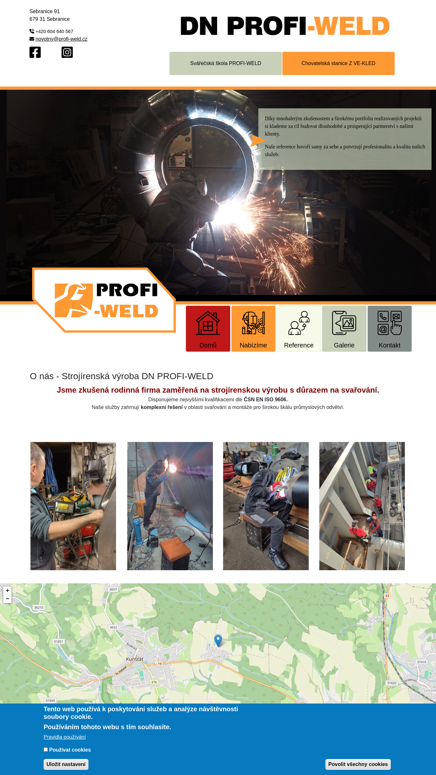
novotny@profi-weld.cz (62, 39)
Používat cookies (70, 750)
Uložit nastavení (66, 764)
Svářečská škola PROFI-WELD (225, 63)
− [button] (7, 599)
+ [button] (7, 591)
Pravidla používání (65, 737)
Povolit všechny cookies (358, 764)
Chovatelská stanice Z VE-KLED (338, 63)
